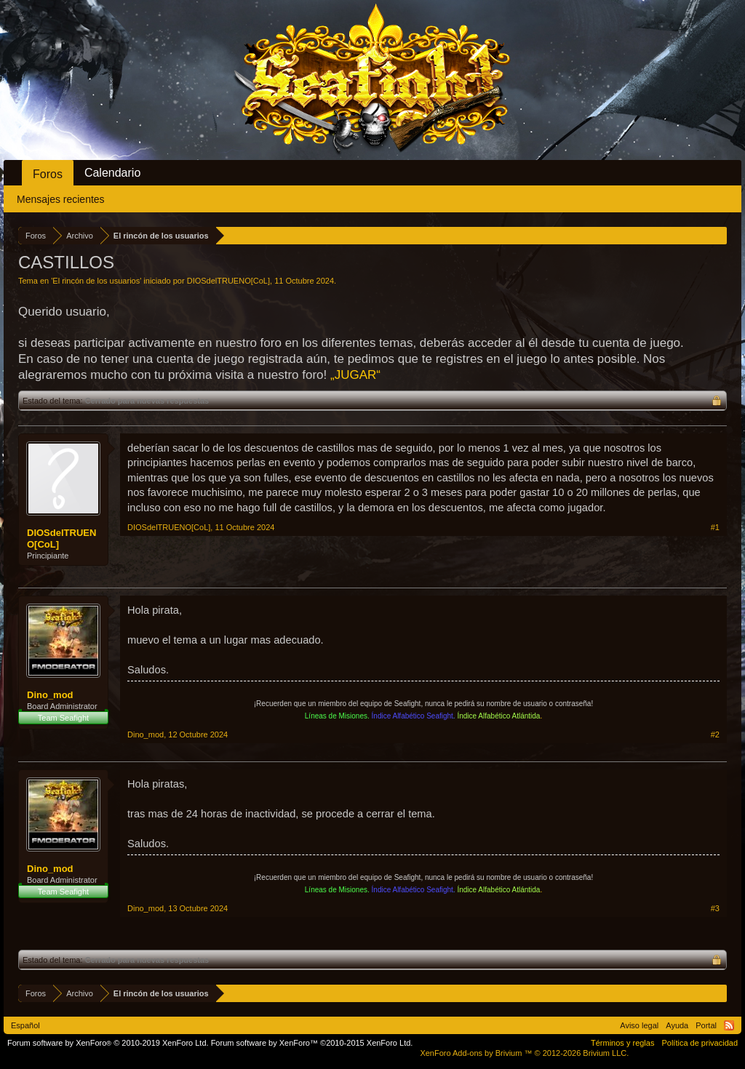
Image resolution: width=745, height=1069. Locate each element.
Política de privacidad (699, 1042)
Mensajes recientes (61, 199)
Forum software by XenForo (108, 1042)
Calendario (112, 173)
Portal (706, 1025)
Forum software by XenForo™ (312, 1042)
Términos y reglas (622, 1042)
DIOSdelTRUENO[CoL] (228, 280)
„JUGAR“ (355, 375)
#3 (715, 908)
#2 (715, 734)
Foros (48, 174)
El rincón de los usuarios (96, 280)
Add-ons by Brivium (524, 1053)
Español (25, 1025)
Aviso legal (639, 1025)
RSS (729, 1025)
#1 (715, 527)
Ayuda (677, 1025)
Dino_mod (50, 694)
